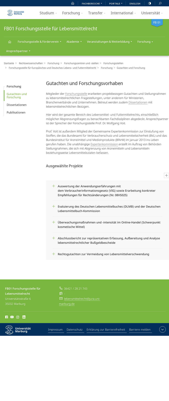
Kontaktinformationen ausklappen (162, 329)
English (135, 3)
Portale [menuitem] (116, 4)
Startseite (9, 63)
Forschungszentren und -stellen (79, 63)
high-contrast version (147, 3)
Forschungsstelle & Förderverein (40, 42)
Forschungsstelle (76, 94)
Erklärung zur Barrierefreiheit (106, 330)
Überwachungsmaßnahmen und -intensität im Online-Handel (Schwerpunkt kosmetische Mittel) (109, 223)
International (124, 13)
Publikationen (16, 112)
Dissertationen (17, 105)
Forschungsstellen (110, 63)
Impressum (56, 330)
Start (70, 3)
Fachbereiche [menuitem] (93, 4)
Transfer (97, 13)
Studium (49, 13)
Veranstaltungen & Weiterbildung (110, 42)
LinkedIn (24, 317)
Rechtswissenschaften (30, 63)
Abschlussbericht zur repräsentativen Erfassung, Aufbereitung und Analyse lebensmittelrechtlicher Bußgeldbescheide (109, 239)
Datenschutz (75, 330)
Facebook (6, 317)
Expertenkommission (104, 144)
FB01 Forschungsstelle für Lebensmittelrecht (11, 43)
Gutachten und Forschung (17, 95)
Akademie (75, 42)
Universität (153, 13)
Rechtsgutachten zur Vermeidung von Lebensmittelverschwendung (104, 254)
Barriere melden (139, 330)
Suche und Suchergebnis (158, 3)
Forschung (73, 13)
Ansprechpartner (19, 51)
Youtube (12, 317)
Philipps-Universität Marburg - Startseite (16, 11)
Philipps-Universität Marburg (20, 332)
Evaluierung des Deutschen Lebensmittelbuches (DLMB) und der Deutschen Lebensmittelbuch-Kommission (109, 207)
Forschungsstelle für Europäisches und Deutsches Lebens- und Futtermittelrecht (51, 67)
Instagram (18, 317)
